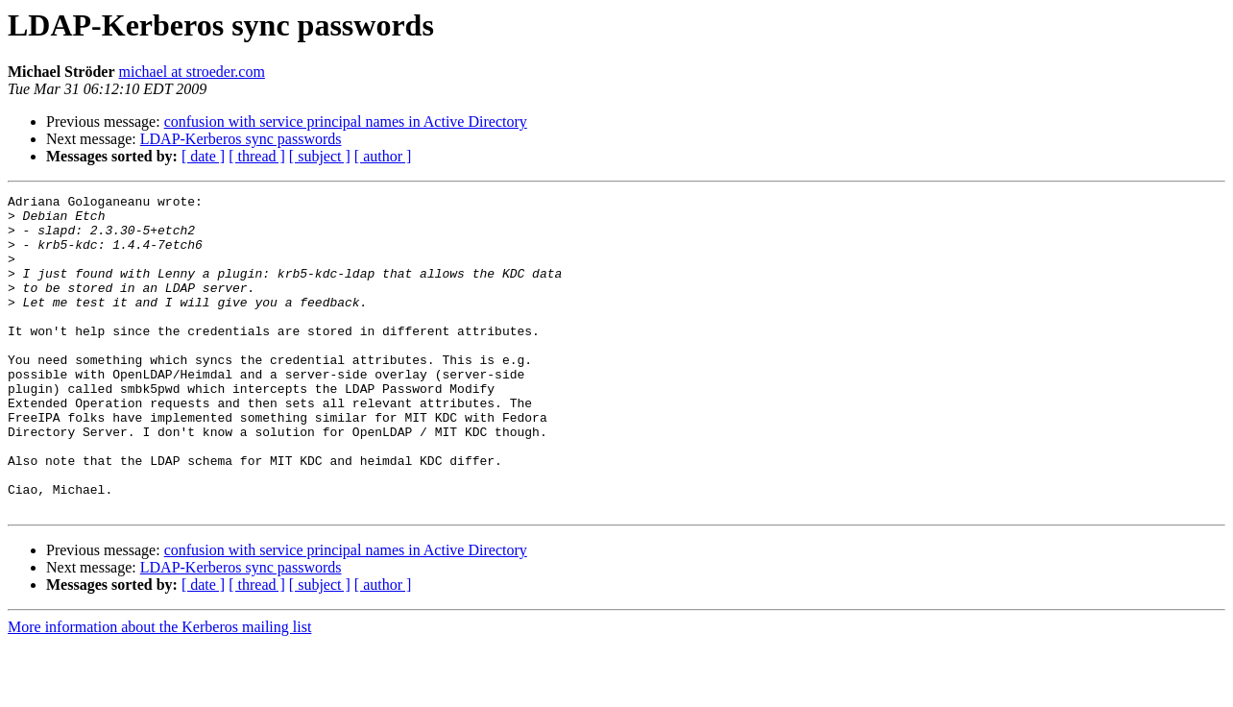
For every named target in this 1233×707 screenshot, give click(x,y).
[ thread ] (257, 156)
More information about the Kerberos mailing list (159, 690)
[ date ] (203, 156)
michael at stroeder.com (192, 71)
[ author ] (383, 156)
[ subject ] (320, 156)
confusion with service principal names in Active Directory (345, 121)
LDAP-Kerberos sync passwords (241, 139)
